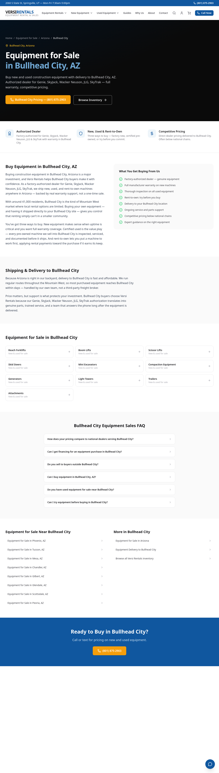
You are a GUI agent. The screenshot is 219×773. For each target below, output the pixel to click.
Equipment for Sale (26, 38)
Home (8, 38)
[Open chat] (210, 764)
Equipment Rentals (54, 13)
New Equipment (82, 13)
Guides (127, 13)
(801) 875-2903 (204, 3)
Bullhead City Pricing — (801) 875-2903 (38, 100)
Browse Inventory (93, 100)
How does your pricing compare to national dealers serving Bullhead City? (109, 439)
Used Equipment (108, 13)
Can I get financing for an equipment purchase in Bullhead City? (109, 451)
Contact (163, 13)
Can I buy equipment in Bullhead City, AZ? (109, 477)
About (151, 13)
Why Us (139, 13)
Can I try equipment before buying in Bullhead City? (109, 502)
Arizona (45, 38)
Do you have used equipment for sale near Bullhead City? (109, 489)
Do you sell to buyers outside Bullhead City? (109, 464)
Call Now (204, 13)
